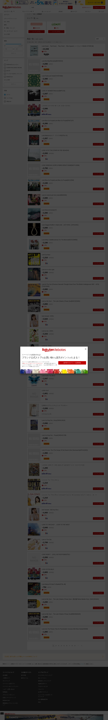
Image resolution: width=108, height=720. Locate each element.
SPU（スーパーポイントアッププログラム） (33, 363)
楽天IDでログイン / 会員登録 (72, 363)
